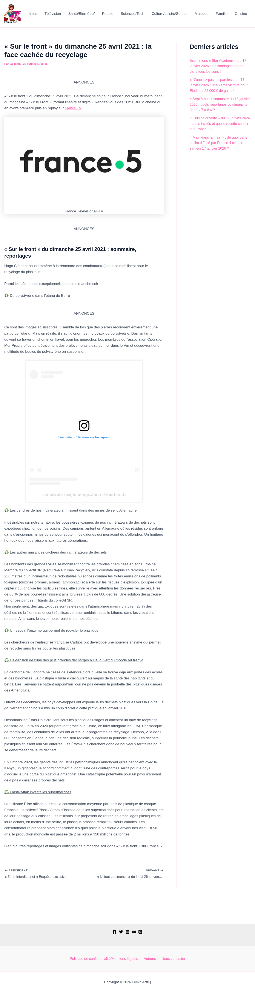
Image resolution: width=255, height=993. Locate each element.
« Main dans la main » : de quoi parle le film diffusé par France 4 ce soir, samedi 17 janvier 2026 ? (220, 142)
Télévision (53, 14)
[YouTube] (134, 931)
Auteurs (150, 958)
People (107, 14)
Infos (33, 14)
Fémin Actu (11, 22)
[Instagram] (127, 931)
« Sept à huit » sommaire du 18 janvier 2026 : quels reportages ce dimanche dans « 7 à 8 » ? (217, 104)
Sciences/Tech (132, 14)
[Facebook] (115, 931)
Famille (222, 14)
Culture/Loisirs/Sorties (169, 14)
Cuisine (241, 14)
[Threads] (140, 931)
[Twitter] (121, 931)
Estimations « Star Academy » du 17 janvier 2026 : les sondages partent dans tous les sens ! (219, 66)
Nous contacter (173, 958)
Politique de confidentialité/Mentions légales (105, 958)
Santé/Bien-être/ (81, 14)
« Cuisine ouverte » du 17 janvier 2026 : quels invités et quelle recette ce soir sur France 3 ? (219, 123)
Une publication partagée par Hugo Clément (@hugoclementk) (84, 495)
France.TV (73, 108)
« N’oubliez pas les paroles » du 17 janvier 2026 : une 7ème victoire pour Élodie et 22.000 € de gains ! (220, 85)
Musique (201, 14)
